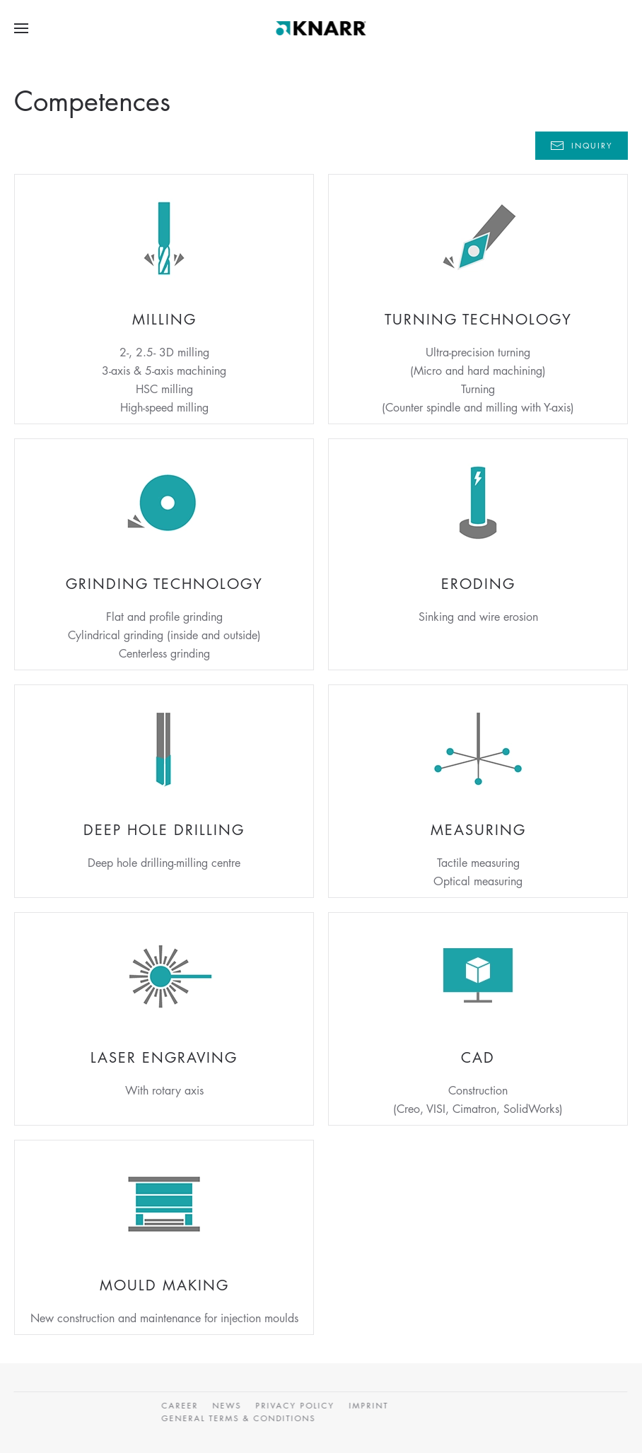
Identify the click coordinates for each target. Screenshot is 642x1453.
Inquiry (581, 146)
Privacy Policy (294, 1405)
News (225, 1405)
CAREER (178, 1405)
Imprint (367, 1405)
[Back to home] (321, 28)
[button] (21, 28)
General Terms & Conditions (237, 1418)
